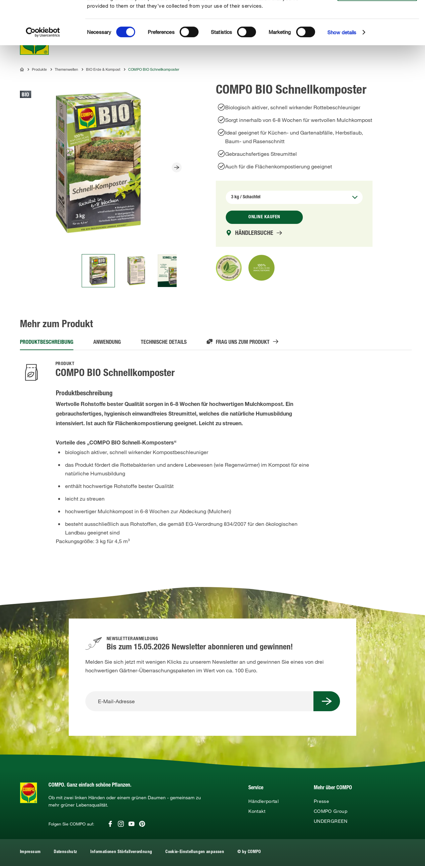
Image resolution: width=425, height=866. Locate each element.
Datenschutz (65, 852)
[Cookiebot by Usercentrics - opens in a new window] (43, 73)
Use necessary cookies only (377, 37)
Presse (321, 801)
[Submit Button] (326, 701)
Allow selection (376, 25)
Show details (341, 73)
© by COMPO (249, 852)
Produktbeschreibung (46, 342)
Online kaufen (264, 217)
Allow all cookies (376, 12)
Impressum (30, 852)
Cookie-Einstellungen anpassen (194, 852)
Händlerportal (263, 801)
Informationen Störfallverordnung (121, 852)
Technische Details (164, 342)
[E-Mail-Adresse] (199, 701)
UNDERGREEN (331, 821)
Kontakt (256, 811)
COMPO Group (330, 811)
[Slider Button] (177, 167)
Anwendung (107, 342)
